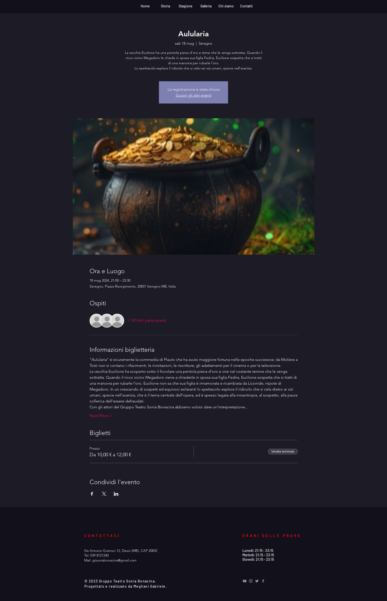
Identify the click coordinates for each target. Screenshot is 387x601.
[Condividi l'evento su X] (104, 494)
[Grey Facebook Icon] (263, 581)
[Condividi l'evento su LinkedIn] (116, 494)
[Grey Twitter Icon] (257, 581)
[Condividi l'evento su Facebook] (92, 494)
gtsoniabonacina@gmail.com (114, 560)
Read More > (101, 415)
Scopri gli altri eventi (194, 95)
